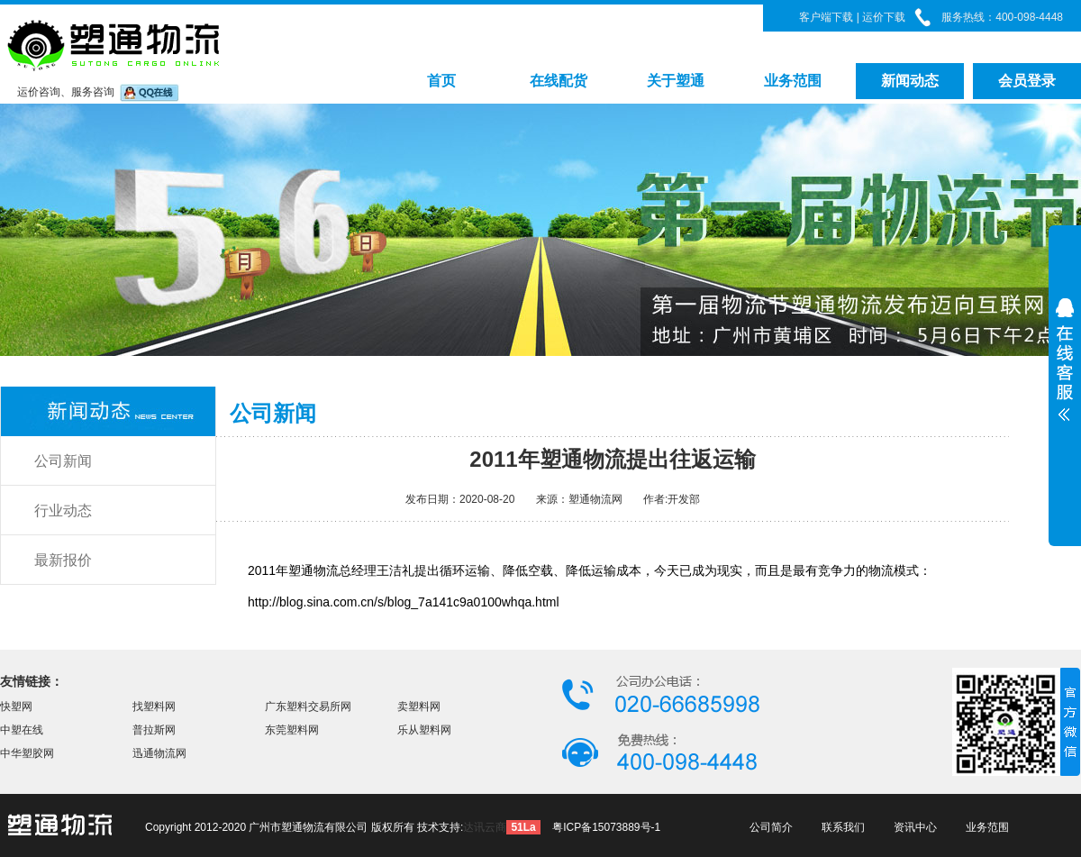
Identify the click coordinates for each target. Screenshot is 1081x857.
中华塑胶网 (27, 753)
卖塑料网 (419, 706)
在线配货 (558, 80)
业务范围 (793, 80)
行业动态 (63, 510)
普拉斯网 (154, 730)
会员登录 (1027, 80)
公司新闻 (63, 461)
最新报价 (63, 560)
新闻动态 (910, 80)
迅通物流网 (159, 753)
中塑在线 (21, 730)
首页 (441, 80)
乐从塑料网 (424, 730)
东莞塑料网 (292, 730)
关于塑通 (675, 80)
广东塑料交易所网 (308, 706)
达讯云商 (484, 827)
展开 (1065, 425)
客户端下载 (826, 17)
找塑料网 (154, 706)
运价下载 (882, 17)
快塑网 (16, 706)
